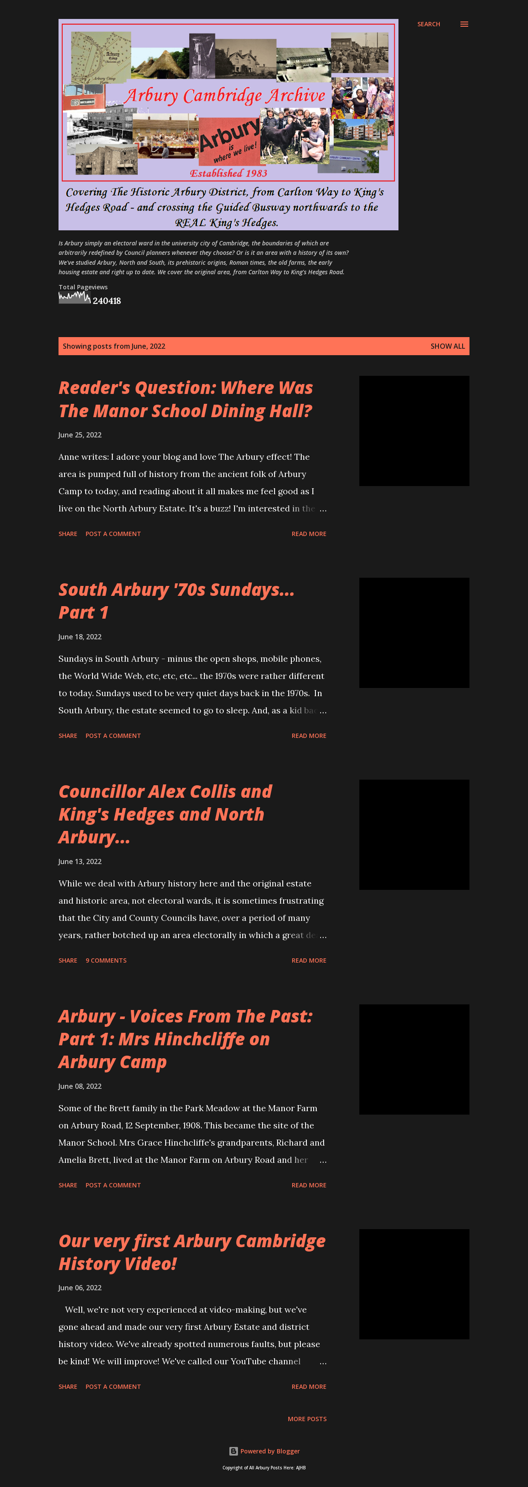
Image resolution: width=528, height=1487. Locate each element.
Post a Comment (113, 534)
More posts (307, 1419)
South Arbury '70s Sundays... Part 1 (177, 600)
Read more (309, 534)
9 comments (106, 960)
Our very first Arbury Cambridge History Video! (192, 1252)
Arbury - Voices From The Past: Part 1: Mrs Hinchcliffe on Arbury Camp (185, 1039)
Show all (448, 346)
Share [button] (68, 534)
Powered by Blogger (264, 1451)
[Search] (428, 24)
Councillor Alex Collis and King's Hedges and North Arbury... (165, 814)
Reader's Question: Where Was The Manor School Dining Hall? (186, 398)
